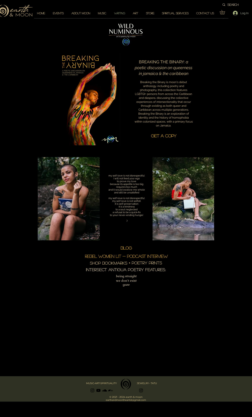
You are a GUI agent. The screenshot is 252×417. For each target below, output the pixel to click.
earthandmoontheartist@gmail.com (126, 400)
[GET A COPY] (163, 136)
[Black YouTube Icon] (98, 390)
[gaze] (126, 284)
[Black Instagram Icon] (92, 390)
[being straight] (126, 276)
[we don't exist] (126, 281)
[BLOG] (126, 248)
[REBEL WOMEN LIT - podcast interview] (126, 256)
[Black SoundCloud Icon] (104, 390)
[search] (237, 4)
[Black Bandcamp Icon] (110, 390)
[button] (224, 12)
